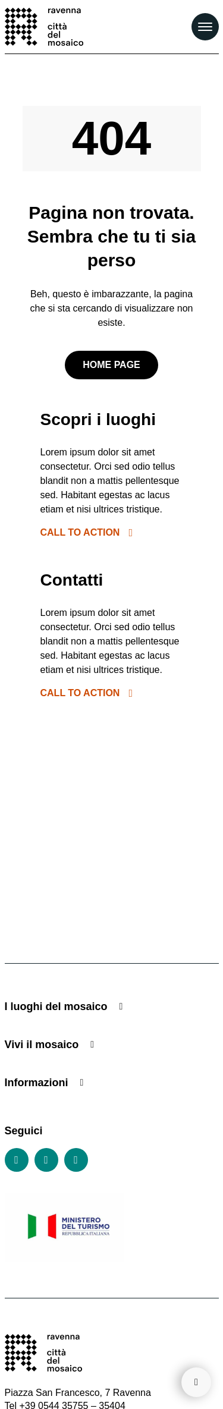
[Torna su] (196, 1382)
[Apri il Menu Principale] (205, 26)
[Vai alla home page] (44, 27)
